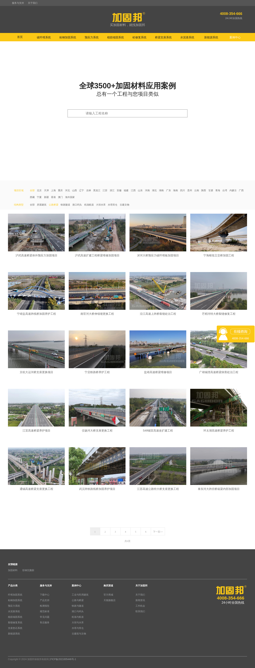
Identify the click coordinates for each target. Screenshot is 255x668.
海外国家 (70, 197)
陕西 (203, 190)
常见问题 (44, 617)
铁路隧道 (65, 204)
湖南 (161, 190)
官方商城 (108, 594)
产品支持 (44, 600)
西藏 (32, 197)
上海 (53, 190)
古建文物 (124, 204)
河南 (147, 190)
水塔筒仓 (112, 204)
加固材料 (13, 570)
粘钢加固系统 (15, 600)
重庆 (60, 190)
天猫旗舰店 (110, 600)
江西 (133, 190)
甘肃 (210, 190)
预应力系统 (14, 605)
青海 (217, 190)
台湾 (224, 190)
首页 (20, 37)
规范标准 (44, 611)
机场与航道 (78, 617)
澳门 (60, 197)
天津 (46, 190)
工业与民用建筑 (80, 594)
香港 (53, 197)
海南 (175, 190)
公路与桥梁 (78, 600)
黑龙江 (96, 190)
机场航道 (89, 204)
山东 (140, 190)
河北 (67, 190)
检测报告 (44, 605)
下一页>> (158, 531)
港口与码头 (78, 611)
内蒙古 (233, 190)
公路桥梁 (53, 204)
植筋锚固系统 (15, 617)
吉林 (88, 190)
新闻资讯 (140, 600)
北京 (39, 190)
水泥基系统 (14, 611)
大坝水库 (101, 204)
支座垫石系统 (15, 628)
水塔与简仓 (78, 628)
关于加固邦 (141, 585)
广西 (241, 190)
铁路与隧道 (78, 605)
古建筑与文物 (79, 633)
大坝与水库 (78, 622)
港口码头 (77, 204)
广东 (168, 190)
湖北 (154, 190)
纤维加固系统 (15, 594)
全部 (32, 190)
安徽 (119, 190)
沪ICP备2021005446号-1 (62, 659)
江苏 (105, 190)
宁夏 (39, 197)
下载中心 (44, 594)
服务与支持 (18, 3)
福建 (126, 190)
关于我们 (32, 3)
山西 (74, 190)
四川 (182, 190)
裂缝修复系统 (15, 622)
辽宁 (81, 190)
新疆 (46, 197)
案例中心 (76, 585)
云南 (196, 190)
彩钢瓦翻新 (28, 570)
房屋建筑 (41, 204)
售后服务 (44, 622)
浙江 (112, 190)
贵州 (189, 190)
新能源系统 (14, 633)
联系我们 (140, 611)
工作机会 (140, 605)
